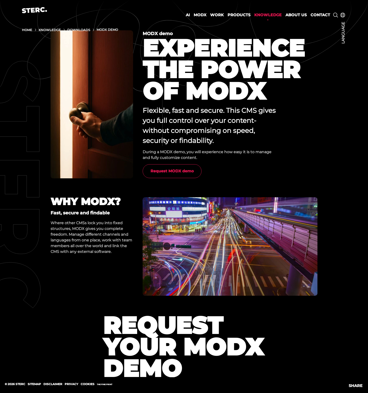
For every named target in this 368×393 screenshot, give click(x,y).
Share (356, 385)
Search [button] (335, 15)
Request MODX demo (172, 171)
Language (343, 33)
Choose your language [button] (342, 15)
